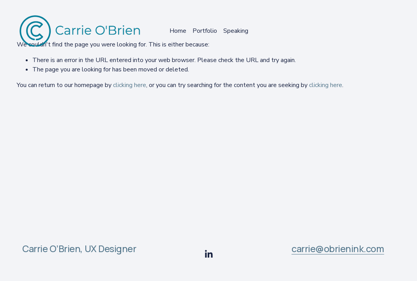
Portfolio (205, 31)
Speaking (235, 31)
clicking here (129, 85)
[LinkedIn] (208, 254)
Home (178, 31)
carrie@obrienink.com (338, 249)
